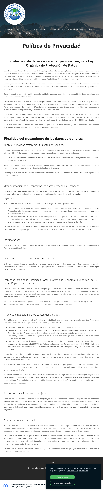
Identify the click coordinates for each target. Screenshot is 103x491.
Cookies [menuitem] (52, 463)
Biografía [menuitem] (8, 29)
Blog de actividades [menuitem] (75, 29)
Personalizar (83, 471)
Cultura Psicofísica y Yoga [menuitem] (36, 29)
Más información (72, 471)
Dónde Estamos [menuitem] (57, 29)
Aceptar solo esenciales (62, 483)
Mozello (44, 468)
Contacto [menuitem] (8, 33)
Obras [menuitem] (19, 29)
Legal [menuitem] (90, 29)
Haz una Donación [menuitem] (24, 33)
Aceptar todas (62, 477)
